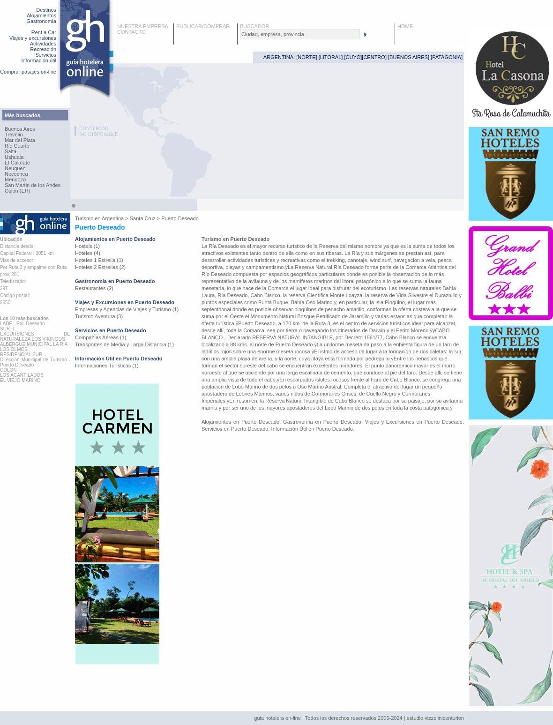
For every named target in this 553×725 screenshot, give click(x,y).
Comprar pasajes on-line (28, 72)
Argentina (113, 218)
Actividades (43, 43)
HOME (405, 26)
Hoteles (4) (87, 253)
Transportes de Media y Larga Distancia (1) (124, 344)
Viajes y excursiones (32, 38)
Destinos (46, 10)
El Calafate (17, 162)
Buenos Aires (20, 129)
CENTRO (374, 57)
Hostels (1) (87, 246)
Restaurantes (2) (94, 288)
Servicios (45, 55)
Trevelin (14, 134)
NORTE (306, 57)
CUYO (353, 57)
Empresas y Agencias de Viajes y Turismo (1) (127, 309)
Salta (10, 151)
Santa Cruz (143, 218)
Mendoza (15, 179)
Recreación (43, 49)
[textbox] (300, 34)
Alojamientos (41, 15)
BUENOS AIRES (408, 57)
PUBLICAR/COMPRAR (203, 26)
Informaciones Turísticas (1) (107, 365)
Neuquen (15, 168)
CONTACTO (131, 32)
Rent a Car (43, 32)
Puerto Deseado (180, 218)
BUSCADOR (254, 26)
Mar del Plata (20, 140)
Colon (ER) (17, 191)
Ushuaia (14, 157)
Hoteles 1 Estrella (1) (99, 260)
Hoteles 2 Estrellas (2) (100, 267)
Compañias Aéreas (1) (100, 337)
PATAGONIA (446, 57)
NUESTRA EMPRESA (142, 26)
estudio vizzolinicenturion (435, 718)
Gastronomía (41, 21)
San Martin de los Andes (32, 185)
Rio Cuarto (17, 146)
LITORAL (331, 57)
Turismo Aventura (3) (99, 316)
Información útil (38, 60)
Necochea (16, 174)
